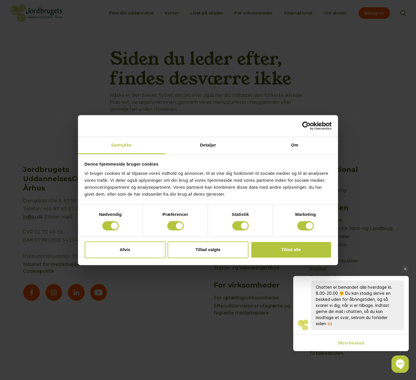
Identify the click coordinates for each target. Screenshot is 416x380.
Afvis (125, 249)
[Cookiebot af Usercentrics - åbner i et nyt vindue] (306, 125)
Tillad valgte (208, 249)
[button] (400, 364)
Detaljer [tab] (208, 144)
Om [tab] (294, 144)
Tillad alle (291, 249)
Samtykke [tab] (121, 144)
